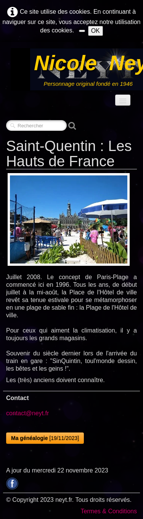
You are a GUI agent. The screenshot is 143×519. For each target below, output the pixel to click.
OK (95, 30)
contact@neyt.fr (27, 413)
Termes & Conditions (108, 511)
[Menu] (122, 100)
